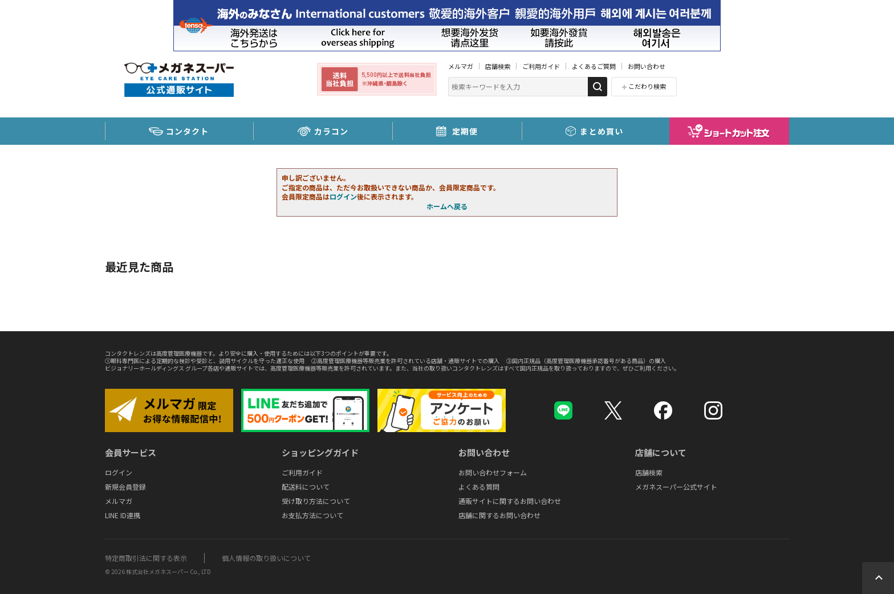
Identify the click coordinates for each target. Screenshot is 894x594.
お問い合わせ (646, 66)
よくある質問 (478, 486)
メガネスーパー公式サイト (676, 486)
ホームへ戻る (447, 206)
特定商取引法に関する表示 (146, 558)
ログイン (343, 196)
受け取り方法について (316, 501)
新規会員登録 (125, 486)
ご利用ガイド (541, 66)
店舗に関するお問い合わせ (499, 515)
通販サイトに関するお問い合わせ (509, 501)
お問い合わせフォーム (492, 472)
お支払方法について (312, 515)
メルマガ (460, 66)
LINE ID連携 (122, 515)
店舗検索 (497, 66)
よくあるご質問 (594, 66)
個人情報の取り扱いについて (266, 558)
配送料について (306, 486)
